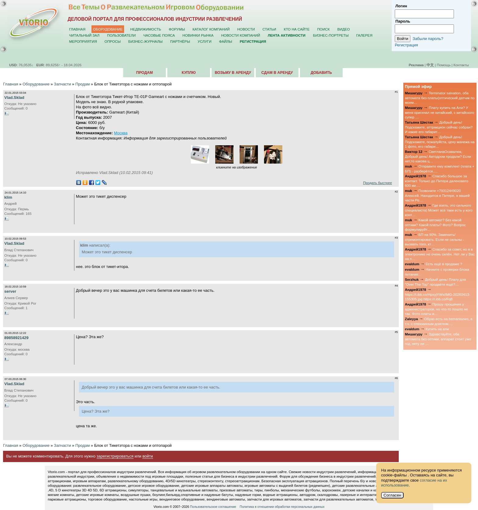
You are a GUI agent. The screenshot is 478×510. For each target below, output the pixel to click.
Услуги (204, 41)
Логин (401, 6)
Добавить (321, 73)
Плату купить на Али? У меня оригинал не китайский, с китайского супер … (439, 112)
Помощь (444, 65)
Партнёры (180, 41)
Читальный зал (84, 35)
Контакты (461, 65)
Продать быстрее (377, 183)
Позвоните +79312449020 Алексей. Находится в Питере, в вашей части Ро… (437, 195)
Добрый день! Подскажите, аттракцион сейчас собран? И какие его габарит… (439, 127)
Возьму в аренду (233, 73)
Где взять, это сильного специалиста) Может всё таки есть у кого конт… (439, 210)
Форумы (177, 29)
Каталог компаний (211, 29)
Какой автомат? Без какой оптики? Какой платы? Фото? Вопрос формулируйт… (435, 224)
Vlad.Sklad (14, 97)
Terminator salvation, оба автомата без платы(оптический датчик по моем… (440, 97)
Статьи (269, 29)
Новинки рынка (198, 35)
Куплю (189, 73)
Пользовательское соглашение (213, 506)
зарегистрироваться (115, 456)
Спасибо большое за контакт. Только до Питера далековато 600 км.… (436, 180)
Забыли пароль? (428, 38)
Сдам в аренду (277, 73)
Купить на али (437, 329)
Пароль (402, 21)
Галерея (364, 35)
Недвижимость (145, 29)
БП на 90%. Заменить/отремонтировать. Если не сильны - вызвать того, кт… (434, 239)
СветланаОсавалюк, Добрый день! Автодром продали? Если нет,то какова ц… (438, 156)
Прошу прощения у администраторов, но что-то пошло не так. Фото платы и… (436, 309)
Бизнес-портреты (331, 35)
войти (147, 456)
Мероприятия (83, 41)
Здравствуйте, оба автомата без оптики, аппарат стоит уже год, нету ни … (438, 338)
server (10, 291)
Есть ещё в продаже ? (444, 264)
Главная (77, 29)
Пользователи (121, 35)
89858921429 (16, 337)
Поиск (323, 29)
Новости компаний (240, 35)
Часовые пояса (159, 35)
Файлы (225, 41)
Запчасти (62, 84)
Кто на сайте (297, 29)
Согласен (392, 495)
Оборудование (108, 29)
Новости (246, 29)
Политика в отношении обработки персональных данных (282, 506)
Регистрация (406, 45)
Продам (144, 73)
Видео (343, 29)
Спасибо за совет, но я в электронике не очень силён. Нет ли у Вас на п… (440, 254)
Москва (120, 133)
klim (8, 197)
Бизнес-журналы (145, 41)
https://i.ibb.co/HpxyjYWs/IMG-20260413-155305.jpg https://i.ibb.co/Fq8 (437, 296)
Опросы (113, 41)
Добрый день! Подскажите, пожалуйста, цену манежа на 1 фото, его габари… (440, 141)
